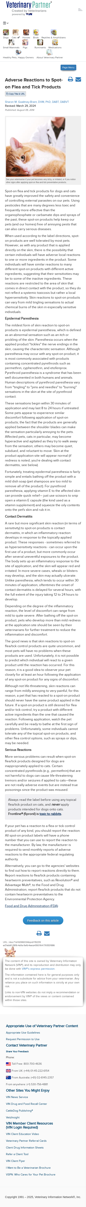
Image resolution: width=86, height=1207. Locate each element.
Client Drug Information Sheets (25, 1147)
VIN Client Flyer (15, 1160)
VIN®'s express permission (38, 968)
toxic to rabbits (50, 814)
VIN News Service (17, 1097)
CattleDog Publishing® (19, 1110)
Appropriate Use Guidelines (23, 1032)
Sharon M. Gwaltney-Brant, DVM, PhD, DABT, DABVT (37, 101)
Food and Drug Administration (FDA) (31, 906)
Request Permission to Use (23, 1039)
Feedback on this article (43, 920)
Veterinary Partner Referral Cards (26, 1140)
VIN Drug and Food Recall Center (26, 1103)
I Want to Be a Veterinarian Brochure (28, 1167)
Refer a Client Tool (17, 1154)
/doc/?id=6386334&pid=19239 (25, 942)
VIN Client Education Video (22, 1134)
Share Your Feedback (17, 1051)
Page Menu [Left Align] (68, 67)
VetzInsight (12, 1117)
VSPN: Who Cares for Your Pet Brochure (30, 1174)
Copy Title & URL (15, 94)
